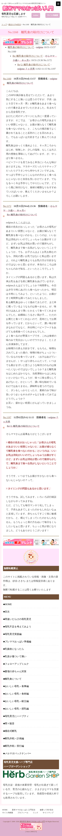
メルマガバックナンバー (18, 753)
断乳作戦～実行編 (14, 746)
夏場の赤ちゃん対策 (15, 671)
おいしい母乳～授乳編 (17, 708)
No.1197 (7, 417)
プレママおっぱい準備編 (18, 641)
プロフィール (23, 813)
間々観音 (9, 723)
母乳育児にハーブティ (17, 716)
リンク (35, 813)
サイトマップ (48, 813)
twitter (35, 15)
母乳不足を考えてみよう (18, 626)
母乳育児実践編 (13, 634)
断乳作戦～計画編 (14, 738)
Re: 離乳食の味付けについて (28, 56)
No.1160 (7, 78)
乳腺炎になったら (14, 649)
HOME (8, 604)
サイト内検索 (52, 15)
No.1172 (7, 206)
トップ (4, 25)
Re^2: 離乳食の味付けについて (33, 64)
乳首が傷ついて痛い (15, 656)
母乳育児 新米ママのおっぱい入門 (32, 821)
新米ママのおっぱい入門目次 (23, 810)
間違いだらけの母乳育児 (18, 619)
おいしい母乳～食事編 (17, 686)
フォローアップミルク (17, 664)
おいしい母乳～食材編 (17, 693)
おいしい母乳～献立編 (17, 701)
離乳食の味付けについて (21, 47)
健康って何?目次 (46, 810)
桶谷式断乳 (11, 731)
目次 (7, 611)
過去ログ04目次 (14, 25)
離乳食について (13, 679)
